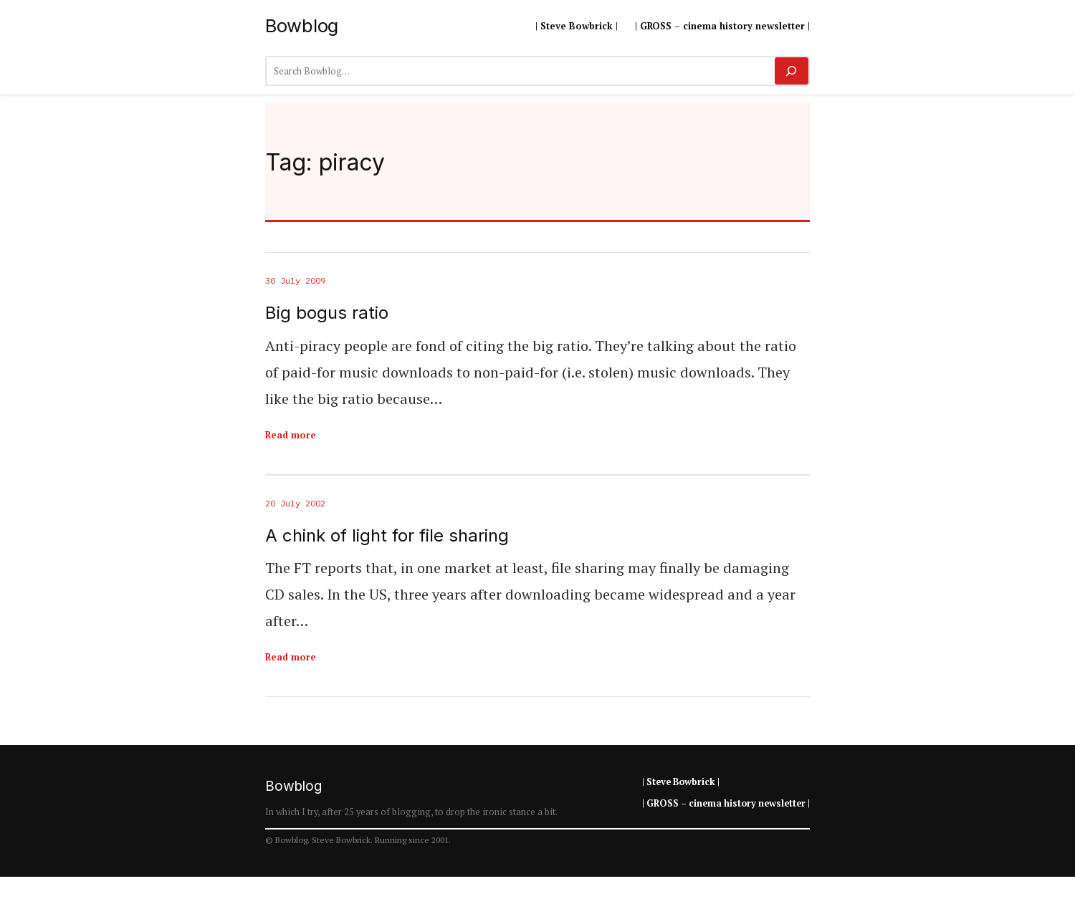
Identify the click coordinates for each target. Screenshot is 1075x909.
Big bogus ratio (326, 313)
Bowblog (301, 25)
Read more (290, 434)
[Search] (791, 71)
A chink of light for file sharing (387, 536)
